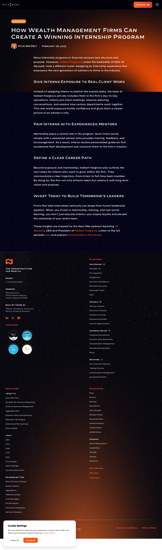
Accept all (30, 540)
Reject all (15, 540)
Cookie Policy (49, 533)
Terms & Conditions (127, 528)
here (47, 235)
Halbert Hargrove (70, 62)
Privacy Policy (149, 528)
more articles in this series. (84, 235)
